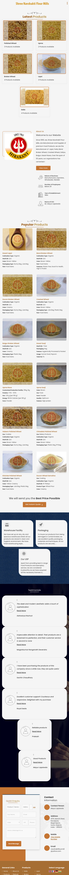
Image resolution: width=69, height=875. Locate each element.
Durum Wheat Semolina (46, 476)
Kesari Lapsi (7, 253)
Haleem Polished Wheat (12, 431)
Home (6, 871)
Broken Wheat (9, 76)
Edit (34, 807)
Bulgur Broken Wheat (11, 343)
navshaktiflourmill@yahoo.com (57, 850)
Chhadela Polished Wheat (47, 431)
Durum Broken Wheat (11, 299)
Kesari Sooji (41, 343)
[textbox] (31, 807)
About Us (16, 871)
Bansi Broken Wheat (44, 253)
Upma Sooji (41, 387)
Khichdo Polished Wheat (12, 476)
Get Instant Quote (34, 504)
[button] (55, 838)
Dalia (23, 110)
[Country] (13, 822)
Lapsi (40, 76)
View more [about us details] (43, 168)
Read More (21, 610)
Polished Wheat (10, 43)
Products (26, 867)
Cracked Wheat (43, 299)
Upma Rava (7, 387)
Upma (40, 43)
